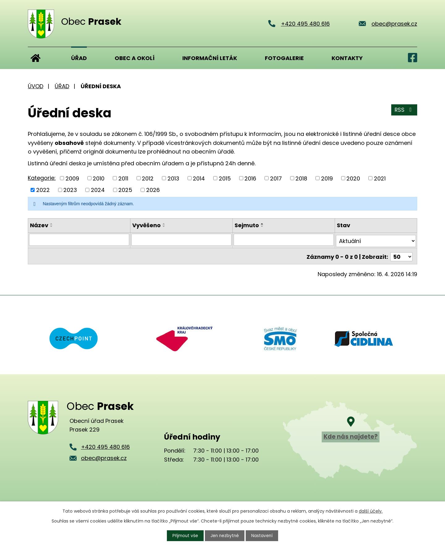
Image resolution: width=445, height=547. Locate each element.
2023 (70, 190)
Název (39, 225)
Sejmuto (247, 225)
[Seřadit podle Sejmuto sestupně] (262, 226)
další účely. (371, 511)
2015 (225, 178)
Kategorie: (42, 178)
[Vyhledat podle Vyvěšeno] (181, 239)
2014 (199, 178)
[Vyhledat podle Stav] (376, 239)
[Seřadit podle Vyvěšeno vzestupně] (164, 224)
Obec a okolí (135, 58)
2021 (380, 178)
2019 (327, 178)
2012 (148, 178)
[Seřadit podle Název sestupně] (51, 226)
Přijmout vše (185, 535)
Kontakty (347, 58)
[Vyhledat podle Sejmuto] (284, 239)
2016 (250, 178)
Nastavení (263, 535)
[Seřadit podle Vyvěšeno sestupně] (164, 226)
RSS (404, 111)
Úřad (79, 58)
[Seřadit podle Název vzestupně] (51, 224)
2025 (125, 190)
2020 (353, 178)
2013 (173, 178)
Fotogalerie (284, 58)
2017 (276, 178)
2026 (153, 190)
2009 (72, 178)
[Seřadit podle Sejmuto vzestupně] (262, 224)
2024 (98, 190)
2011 (123, 178)
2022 (43, 190)
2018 (301, 178)
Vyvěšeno (146, 225)
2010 (98, 178)
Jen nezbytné (225, 535)
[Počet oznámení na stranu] (401, 254)
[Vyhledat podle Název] (79, 239)
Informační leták (209, 58)
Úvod (35, 58)
